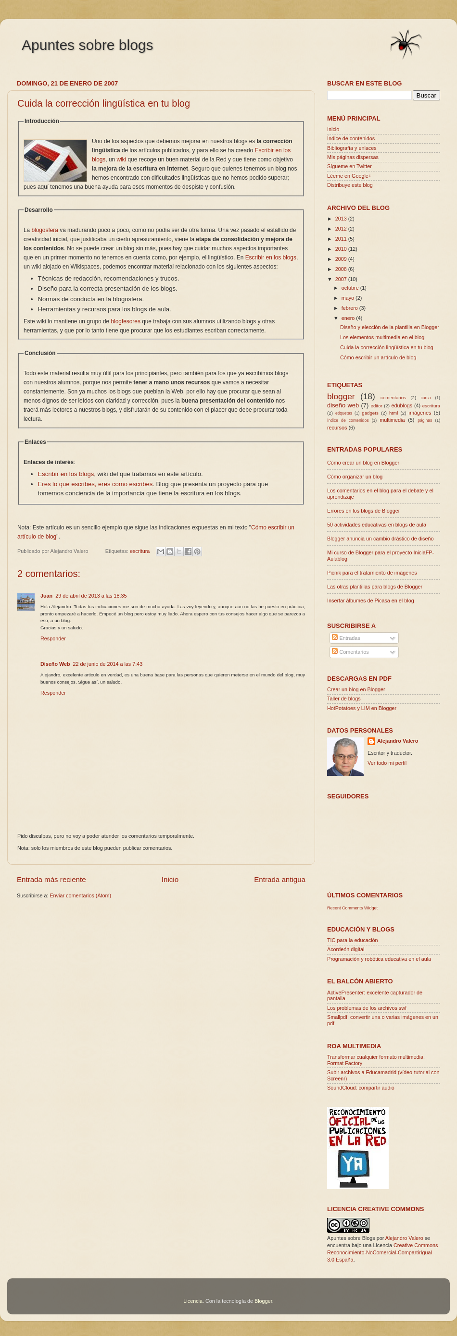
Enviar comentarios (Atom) (80, 895)
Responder (53, 638)
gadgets (370, 413)
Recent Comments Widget (352, 908)
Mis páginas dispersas (353, 157)
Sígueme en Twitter (349, 166)
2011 (341, 239)
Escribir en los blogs (270, 257)
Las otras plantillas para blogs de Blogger (374, 586)
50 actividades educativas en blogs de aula (376, 524)
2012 (341, 229)
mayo (348, 298)
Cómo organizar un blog (354, 476)
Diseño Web (55, 664)
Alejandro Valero (397, 741)
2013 (341, 218)
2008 (341, 269)
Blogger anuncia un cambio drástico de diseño (380, 538)
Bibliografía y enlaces (352, 148)
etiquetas (343, 413)
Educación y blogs (360, 929)
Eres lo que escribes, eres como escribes (95, 484)
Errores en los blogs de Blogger (363, 511)
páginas (425, 420)
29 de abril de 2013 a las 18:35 (91, 596)
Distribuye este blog (350, 185)
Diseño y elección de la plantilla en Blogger (389, 327)
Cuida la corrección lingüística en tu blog (103, 103)
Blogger (263, 1301)
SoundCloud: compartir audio (360, 1088)
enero (349, 318)
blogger (341, 396)
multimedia (392, 420)
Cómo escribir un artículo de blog (378, 357)
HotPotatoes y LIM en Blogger (361, 708)
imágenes (420, 413)
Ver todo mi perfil (387, 763)
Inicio (170, 879)
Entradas (346, 638)
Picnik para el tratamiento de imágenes (372, 573)
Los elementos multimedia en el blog (382, 337)
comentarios (393, 397)
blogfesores (125, 321)
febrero (350, 308)
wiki (121, 159)
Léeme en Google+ (349, 176)
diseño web (343, 405)
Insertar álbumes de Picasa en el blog (370, 600)
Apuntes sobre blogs (87, 45)
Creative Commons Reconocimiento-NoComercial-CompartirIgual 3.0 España (382, 1252)
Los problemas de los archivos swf (366, 1008)
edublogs (401, 405)
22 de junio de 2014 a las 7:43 (108, 664)
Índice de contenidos (351, 138)
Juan (46, 596)
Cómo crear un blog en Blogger (363, 463)
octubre (351, 288)
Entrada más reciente (51, 879)
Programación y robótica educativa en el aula (379, 959)
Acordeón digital (345, 949)
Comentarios (350, 652)
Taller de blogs (344, 698)
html (393, 413)
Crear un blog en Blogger (356, 689)
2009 (341, 259)
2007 (341, 279)
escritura (140, 551)
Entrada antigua (279, 879)
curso (425, 397)
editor (376, 405)
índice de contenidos (348, 420)
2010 (341, 249)
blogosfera (44, 230)
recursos (337, 427)
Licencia (193, 1301)
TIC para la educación (352, 940)
